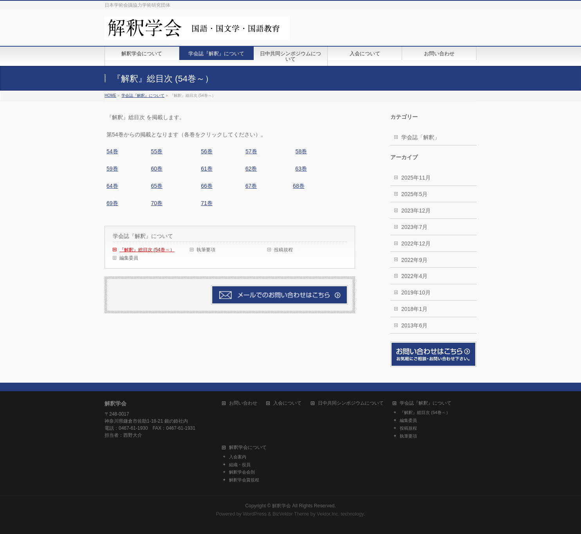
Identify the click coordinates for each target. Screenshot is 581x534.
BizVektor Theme (290, 514)
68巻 (299, 186)
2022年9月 (414, 260)
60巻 (157, 168)
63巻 (301, 168)
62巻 (251, 168)
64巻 (112, 186)
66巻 (207, 186)
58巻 (301, 151)
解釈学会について (248, 447)
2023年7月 (414, 227)
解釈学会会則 (242, 472)
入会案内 (237, 456)
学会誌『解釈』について (143, 236)
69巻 (112, 203)
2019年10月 (416, 292)
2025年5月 (414, 194)
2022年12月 (416, 243)
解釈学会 (281, 506)
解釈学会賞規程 (244, 480)
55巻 (157, 151)
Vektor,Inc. (328, 514)
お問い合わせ (243, 403)
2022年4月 (414, 276)
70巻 (157, 203)
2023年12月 (416, 210)
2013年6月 (414, 325)
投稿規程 (283, 249)
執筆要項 (206, 249)
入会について (287, 403)
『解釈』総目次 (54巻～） (147, 249)
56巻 (207, 151)
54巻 (112, 151)
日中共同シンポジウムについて (351, 403)
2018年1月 (414, 309)
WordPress (255, 514)
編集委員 (128, 258)
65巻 (157, 186)
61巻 (207, 168)
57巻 (251, 151)
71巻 (207, 203)
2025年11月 (416, 177)
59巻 (112, 168)
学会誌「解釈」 (420, 137)
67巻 (251, 186)
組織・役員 (240, 464)
